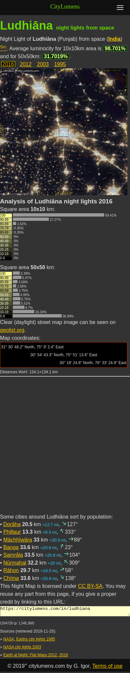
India (114, 39)
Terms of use (107, 668)
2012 (26, 64)
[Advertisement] (64, 448)
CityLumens (65, 6)
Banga (10, 547)
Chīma (11, 578)
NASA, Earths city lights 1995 (29, 641)
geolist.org (12, 330)
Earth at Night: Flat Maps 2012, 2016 (35, 657)
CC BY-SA (90, 586)
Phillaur (12, 532)
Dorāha (11, 524)
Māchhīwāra (17, 540)
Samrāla (13, 555)
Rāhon (11, 570)
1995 (60, 64)
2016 (8, 64)
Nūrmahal (14, 563)
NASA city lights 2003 (22, 649)
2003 (43, 64)
